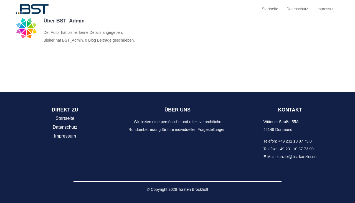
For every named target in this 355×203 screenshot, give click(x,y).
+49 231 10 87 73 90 (296, 149)
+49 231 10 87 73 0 (295, 141)
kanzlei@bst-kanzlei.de (296, 156)
